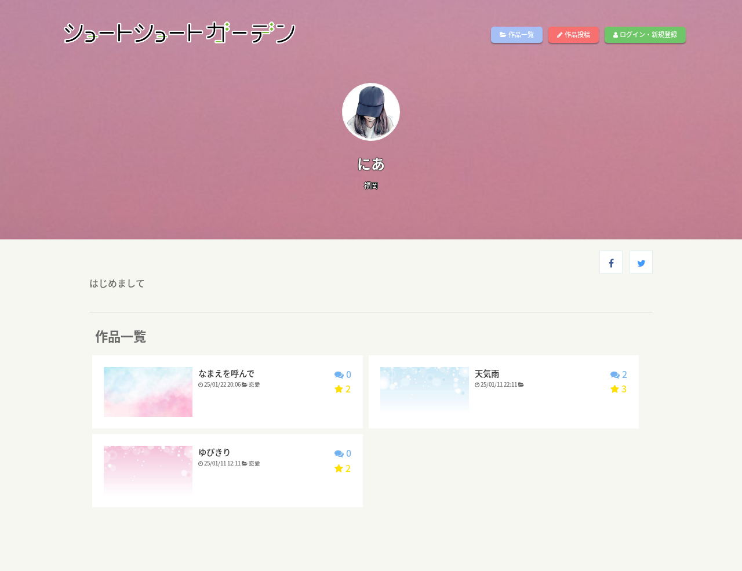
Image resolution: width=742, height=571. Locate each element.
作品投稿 (573, 34)
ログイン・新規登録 (645, 34)
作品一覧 (517, 34)
